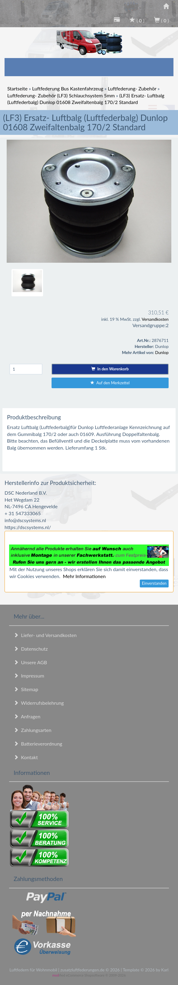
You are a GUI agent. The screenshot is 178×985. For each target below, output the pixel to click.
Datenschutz (31, 649)
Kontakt (26, 757)
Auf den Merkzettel (109, 382)
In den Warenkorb (110, 368)
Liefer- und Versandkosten (45, 635)
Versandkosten (155, 319)
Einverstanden (154, 583)
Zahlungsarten (32, 730)
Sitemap (26, 689)
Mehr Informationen (84, 576)
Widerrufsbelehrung (39, 703)
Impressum (29, 675)
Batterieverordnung (38, 743)
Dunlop (162, 352)
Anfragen (27, 716)
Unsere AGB (30, 662)
